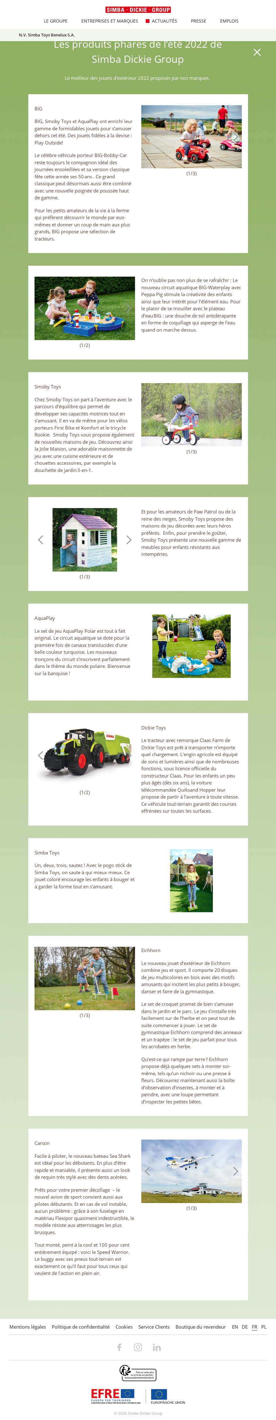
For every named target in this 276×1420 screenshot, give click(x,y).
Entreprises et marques (106, 21)
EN (235, 1327)
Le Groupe (53, 21)
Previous (149, 136)
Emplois (226, 21)
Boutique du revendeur (201, 1327)
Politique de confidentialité (81, 1327)
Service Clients (154, 1327)
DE (245, 1327)
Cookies (124, 1327)
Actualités (161, 21)
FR (254, 1327)
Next (234, 136)
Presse (195, 21)
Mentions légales (27, 1327)
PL (264, 1327)
